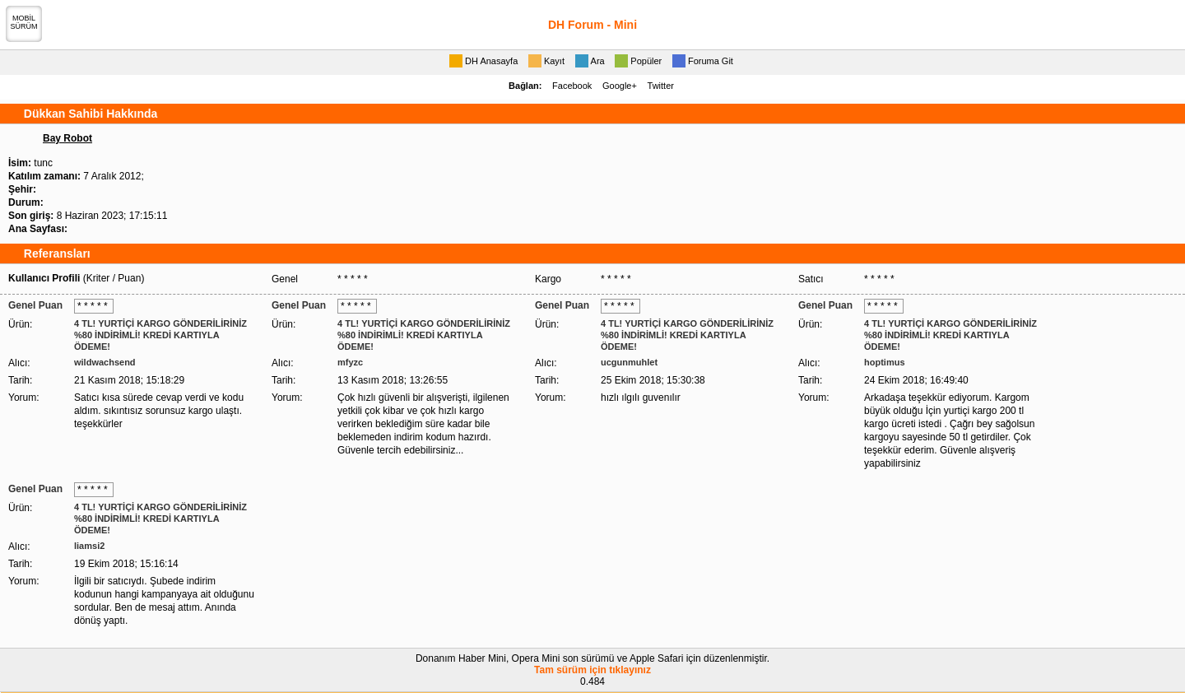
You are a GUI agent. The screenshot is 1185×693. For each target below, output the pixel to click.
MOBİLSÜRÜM (24, 22)
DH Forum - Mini (592, 24)
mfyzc (350, 362)
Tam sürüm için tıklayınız (592, 670)
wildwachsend (105, 362)
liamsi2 (89, 546)
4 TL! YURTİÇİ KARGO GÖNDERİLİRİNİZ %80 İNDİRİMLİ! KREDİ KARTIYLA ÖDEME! (160, 335)
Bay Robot (67, 138)
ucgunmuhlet (629, 362)
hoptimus (884, 362)
